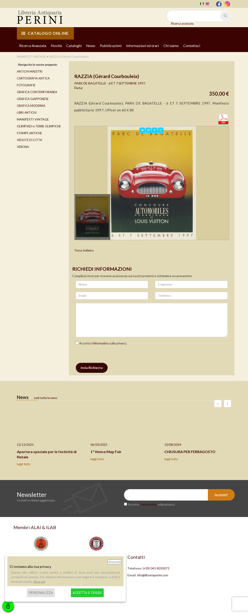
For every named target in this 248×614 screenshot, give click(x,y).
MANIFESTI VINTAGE (33, 119)
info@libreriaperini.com (152, 575)
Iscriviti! (221, 495)
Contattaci (191, 45)
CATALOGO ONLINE (45, 33)
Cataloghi (74, 45)
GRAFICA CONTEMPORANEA (37, 92)
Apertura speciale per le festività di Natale (47, 454)
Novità (56, 45)
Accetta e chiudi (87, 592)
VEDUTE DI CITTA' (29, 140)
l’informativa (100, 343)
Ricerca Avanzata (32, 45)
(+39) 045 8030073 (156, 568)
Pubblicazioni (110, 45)
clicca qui (39, 581)
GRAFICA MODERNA (31, 106)
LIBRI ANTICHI (26, 112)
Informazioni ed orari (142, 45)
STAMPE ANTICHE (29, 133)
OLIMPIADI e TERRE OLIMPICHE (39, 126)
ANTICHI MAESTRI (29, 71)
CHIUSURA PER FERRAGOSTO (189, 451)
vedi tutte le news (45, 398)
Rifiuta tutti (114, 562)
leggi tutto (24, 464)
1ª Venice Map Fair (105, 451)
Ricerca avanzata (182, 23)
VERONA (23, 147)
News (90, 45)
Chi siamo (171, 45)
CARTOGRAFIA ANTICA (33, 78)
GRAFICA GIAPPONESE (33, 99)
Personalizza (41, 592)
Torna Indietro (84, 250)
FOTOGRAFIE (26, 85)
